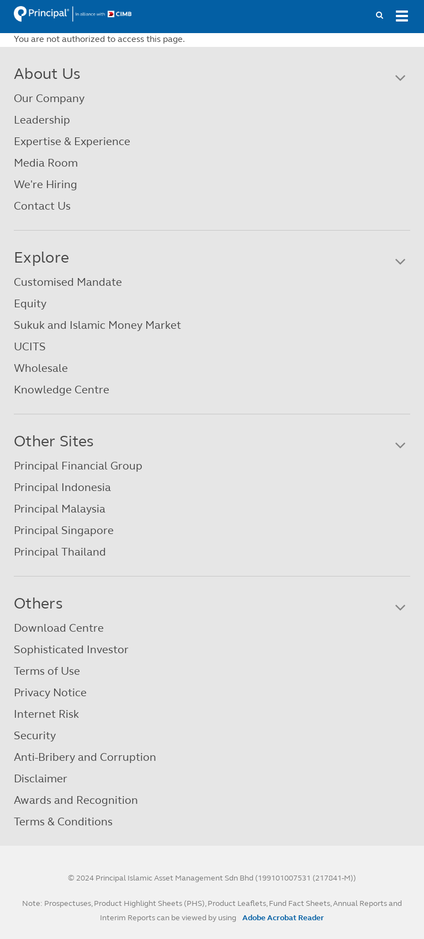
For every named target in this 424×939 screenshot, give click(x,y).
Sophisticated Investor (71, 650)
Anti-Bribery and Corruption (85, 757)
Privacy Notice (50, 693)
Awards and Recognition (76, 800)
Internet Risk (46, 714)
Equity (30, 304)
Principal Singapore (64, 530)
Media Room (46, 163)
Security (35, 736)
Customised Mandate (68, 282)
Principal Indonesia (62, 487)
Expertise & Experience (72, 141)
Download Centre (59, 628)
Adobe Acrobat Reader (283, 917)
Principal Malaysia (59, 509)
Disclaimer (40, 779)
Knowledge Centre (61, 390)
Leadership (42, 120)
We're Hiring (45, 184)
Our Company (49, 98)
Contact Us (42, 206)
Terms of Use (47, 671)
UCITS (30, 347)
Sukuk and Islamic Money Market (97, 325)
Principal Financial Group (78, 466)
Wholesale (41, 368)
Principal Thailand (60, 552)
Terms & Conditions (63, 822)
